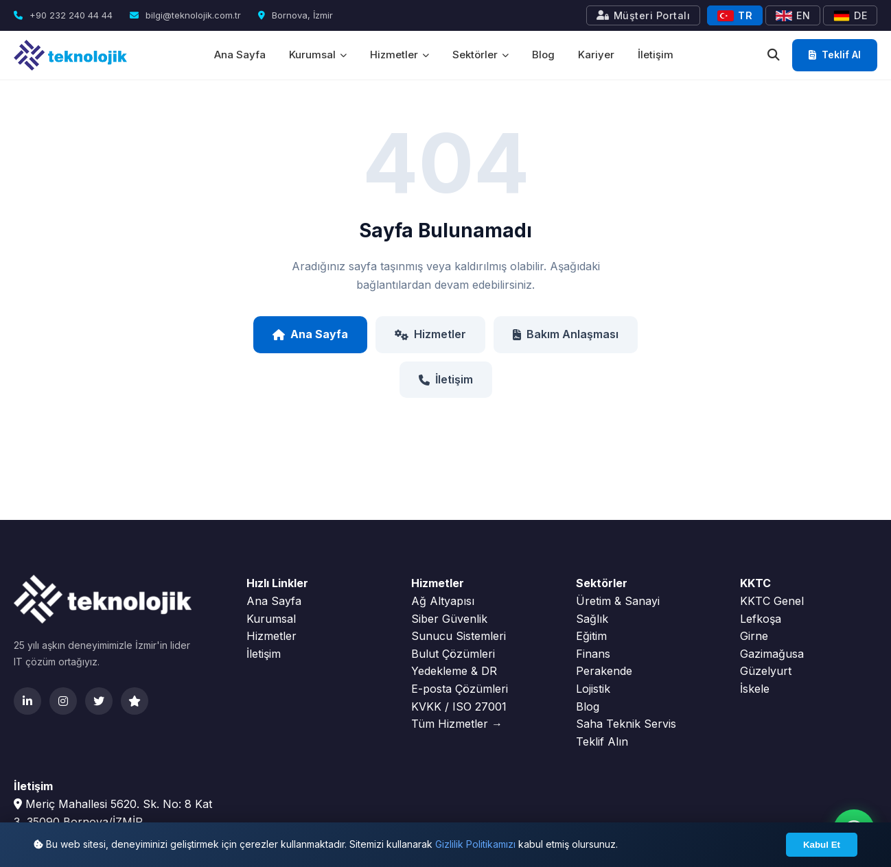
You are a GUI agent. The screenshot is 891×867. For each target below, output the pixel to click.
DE (850, 15)
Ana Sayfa (240, 54)
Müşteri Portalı (643, 15)
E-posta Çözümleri (459, 689)
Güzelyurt (765, 671)
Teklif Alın (602, 741)
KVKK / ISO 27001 (459, 706)
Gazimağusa (772, 654)
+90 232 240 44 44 (63, 15)
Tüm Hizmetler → (456, 724)
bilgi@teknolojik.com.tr (185, 15)
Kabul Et (821, 845)
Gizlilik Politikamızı (475, 844)
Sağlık (592, 619)
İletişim (655, 54)
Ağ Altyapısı (442, 601)
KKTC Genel (772, 601)
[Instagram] (63, 701)
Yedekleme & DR (454, 671)
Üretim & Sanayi (618, 601)
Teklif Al (835, 54)
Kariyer (596, 54)
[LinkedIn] (27, 701)
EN (793, 15)
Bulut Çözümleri (453, 654)
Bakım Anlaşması (565, 334)
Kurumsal (318, 54)
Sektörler (480, 54)
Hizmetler (399, 54)
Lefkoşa (760, 619)
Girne (754, 636)
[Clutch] (134, 701)
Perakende (604, 671)
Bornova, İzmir (295, 15)
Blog (543, 54)
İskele (754, 689)
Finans (593, 654)
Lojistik (593, 689)
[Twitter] (99, 701)
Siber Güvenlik (449, 619)
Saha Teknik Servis (626, 724)
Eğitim (591, 636)
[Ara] (774, 55)
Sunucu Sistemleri (458, 636)
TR (734, 15)
